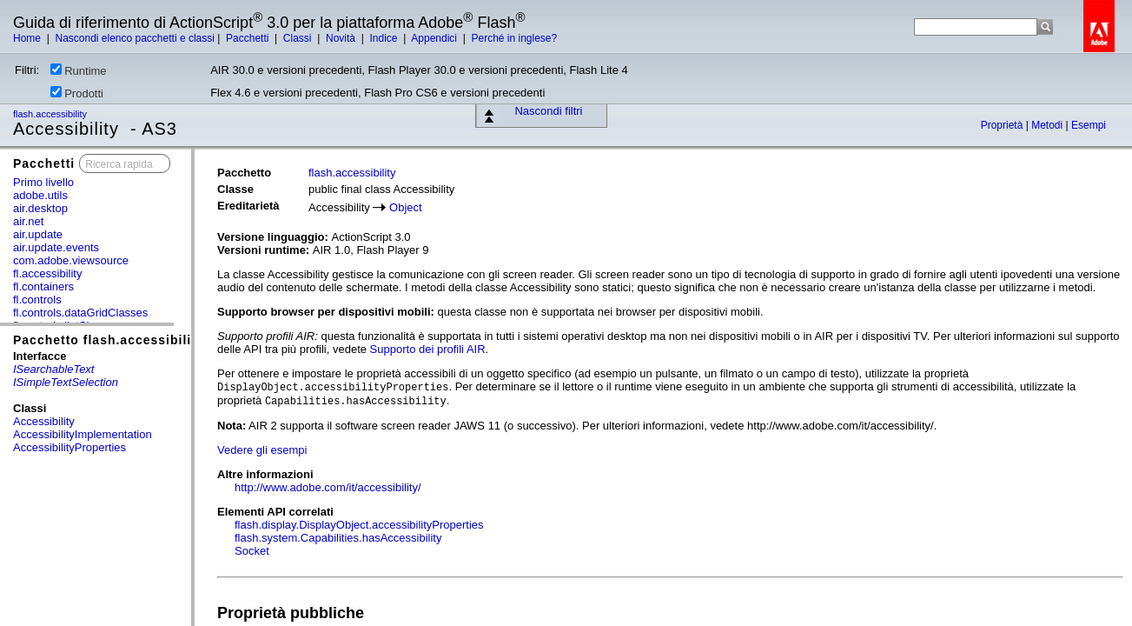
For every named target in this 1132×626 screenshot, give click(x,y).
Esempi (1088, 125)
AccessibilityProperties (69, 447)
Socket (252, 550)
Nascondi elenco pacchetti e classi (134, 38)
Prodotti (76, 93)
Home (28, 38)
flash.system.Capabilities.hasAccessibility (338, 537)
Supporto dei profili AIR (428, 349)
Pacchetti (249, 38)
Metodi (1048, 125)
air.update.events (56, 247)
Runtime (78, 70)
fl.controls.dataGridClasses (80, 312)
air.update (38, 234)
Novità (342, 38)
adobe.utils (40, 195)
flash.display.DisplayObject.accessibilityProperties (359, 524)
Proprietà (1003, 125)
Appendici (435, 38)
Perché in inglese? (514, 38)
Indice (384, 38)
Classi (298, 38)
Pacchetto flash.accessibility (108, 340)
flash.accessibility (51, 114)
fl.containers (43, 286)
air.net (28, 221)
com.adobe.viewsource (71, 260)
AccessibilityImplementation (82, 434)
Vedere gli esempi (262, 449)
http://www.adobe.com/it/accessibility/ (328, 487)
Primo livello (43, 182)
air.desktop (40, 208)
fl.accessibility (47, 273)
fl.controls (37, 299)
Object (405, 207)
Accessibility (44, 421)
